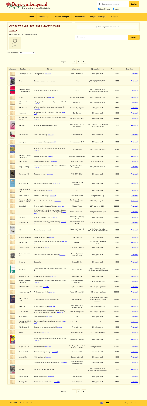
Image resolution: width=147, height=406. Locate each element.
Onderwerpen (79, 17)
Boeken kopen (44, 17)
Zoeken (134, 4)
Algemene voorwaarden (113, 402)
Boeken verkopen (62, 17)
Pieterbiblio (134, 74)
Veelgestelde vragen (98, 17)
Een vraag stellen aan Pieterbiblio (107, 27)
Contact (136, 402)
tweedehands (105, 9)
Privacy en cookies (127, 402)
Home (31, 17)
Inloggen (114, 17)
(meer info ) (49, 74)
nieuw (116, 9)
